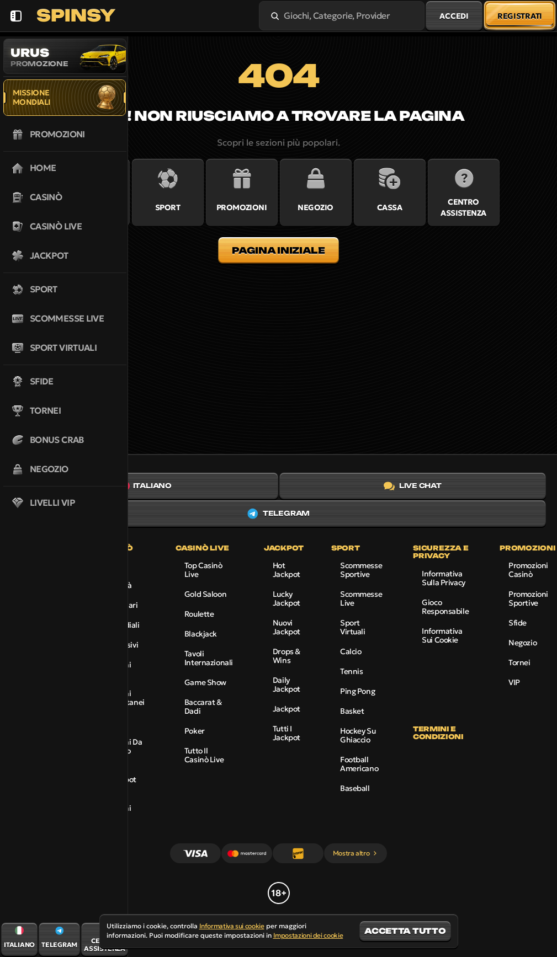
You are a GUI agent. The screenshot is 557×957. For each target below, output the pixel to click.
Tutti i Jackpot (286, 733)
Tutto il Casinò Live (204, 755)
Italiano (144, 485)
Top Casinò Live (203, 569)
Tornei (519, 662)
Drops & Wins (286, 655)
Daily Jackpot (286, 684)
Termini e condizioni (438, 733)
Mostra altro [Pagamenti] (356, 853)
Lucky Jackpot (286, 598)
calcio (350, 651)
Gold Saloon (205, 594)
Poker (194, 731)
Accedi (453, 16)
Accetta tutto (404, 930)
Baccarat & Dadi (203, 706)
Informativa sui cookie (442, 635)
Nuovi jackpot (286, 627)
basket (352, 711)
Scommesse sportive (361, 569)
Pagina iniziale (278, 250)
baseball (355, 788)
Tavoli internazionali (208, 658)
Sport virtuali (352, 627)
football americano (359, 764)
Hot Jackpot (286, 569)
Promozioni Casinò (528, 569)
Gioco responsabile (445, 606)
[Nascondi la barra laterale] (15, 15)
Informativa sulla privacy (443, 578)
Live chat (413, 485)
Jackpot (286, 709)
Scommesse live (361, 598)
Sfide (517, 623)
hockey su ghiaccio (357, 735)
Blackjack (200, 634)
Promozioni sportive (528, 598)
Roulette (199, 614)
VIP (514, 682)
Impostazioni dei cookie (308, 935)
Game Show (205, 682)
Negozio (522, 643)
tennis (351, 671)
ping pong (357, 691)
